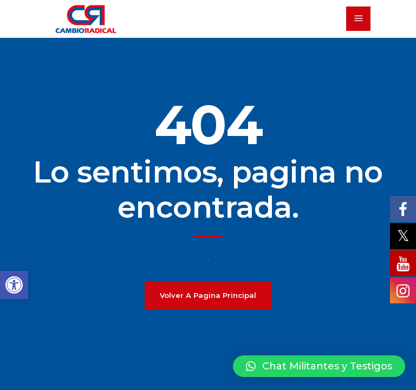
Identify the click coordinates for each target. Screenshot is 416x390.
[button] (319, 366)
